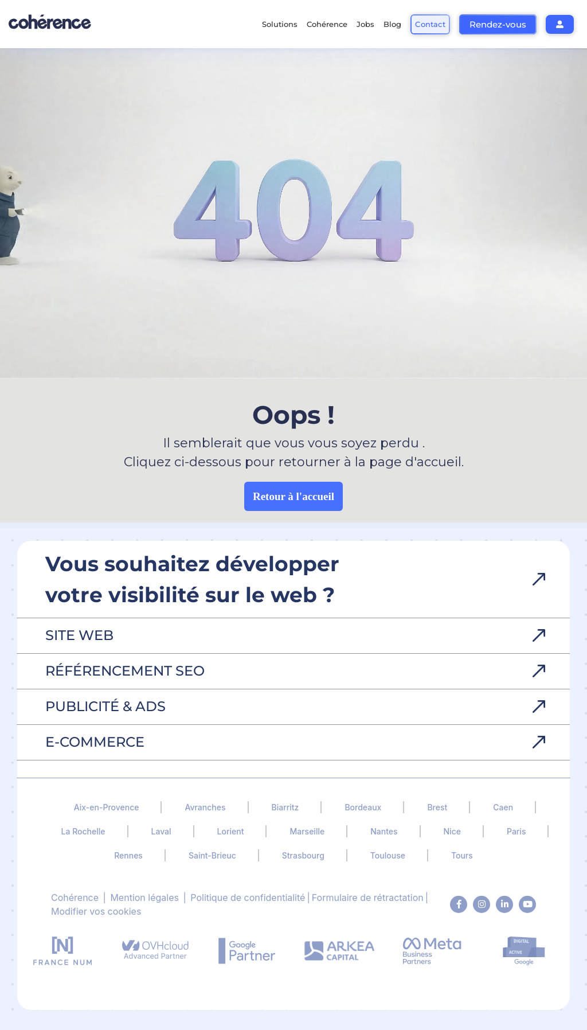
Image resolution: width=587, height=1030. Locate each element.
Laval (161, 831)
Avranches (205, 807)
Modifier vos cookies (96, 911)
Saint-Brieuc (212, 855)
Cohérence (75, 897)
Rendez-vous (497, 24)
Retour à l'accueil (293, 496)
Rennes (128, 855)
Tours (462, 855)
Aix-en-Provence (106, 807)
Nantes (383, 831)
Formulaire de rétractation (368, 897)
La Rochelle (83, 831)
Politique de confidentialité (247, 897)
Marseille (306, 831)
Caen (503, 807)
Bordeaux (363, 807)
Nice (452, 831)
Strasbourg (303, 855)
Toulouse (387, 855)
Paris (516, 831)
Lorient (230, 831)
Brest (437, 807)
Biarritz (285, 807)
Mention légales (144, 897)
